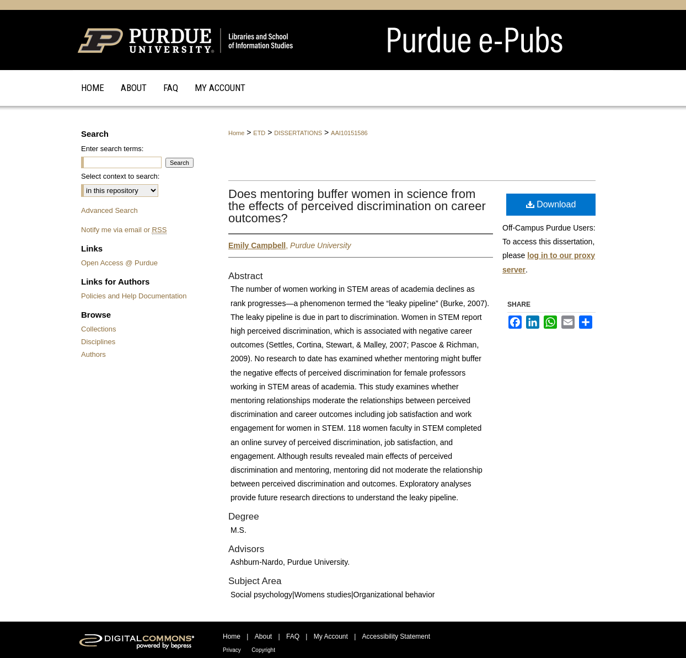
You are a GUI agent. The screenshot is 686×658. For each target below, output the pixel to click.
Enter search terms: (112, 149)
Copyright (263, 650)
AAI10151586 (349, 133)
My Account (331, 636)
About (263, 636)
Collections (98, 329)
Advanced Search (109, 210)
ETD (259, 133)
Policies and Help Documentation (134, 296)
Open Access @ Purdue (119, 263)
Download (551, 204)
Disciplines (98, 342)
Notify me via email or (124, 230)
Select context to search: (120, 176)
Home (236, 133)
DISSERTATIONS (298, 133)
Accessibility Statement (396, 636)
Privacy (232, 650)
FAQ (292, 636)
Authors (93, 354)
